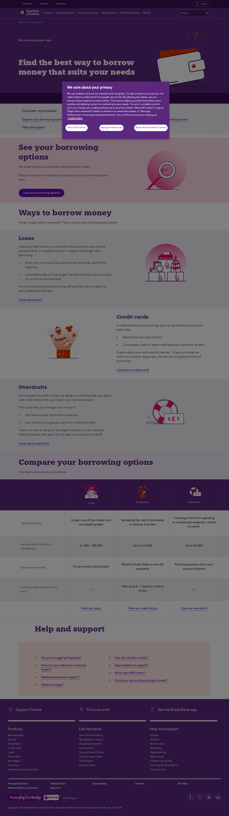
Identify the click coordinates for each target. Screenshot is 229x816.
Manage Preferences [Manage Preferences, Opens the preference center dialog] (111, 128)
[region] (115, 110)
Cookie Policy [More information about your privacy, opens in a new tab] (75, 118)
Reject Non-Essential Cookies (151, 128)
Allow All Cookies (76, 128)
